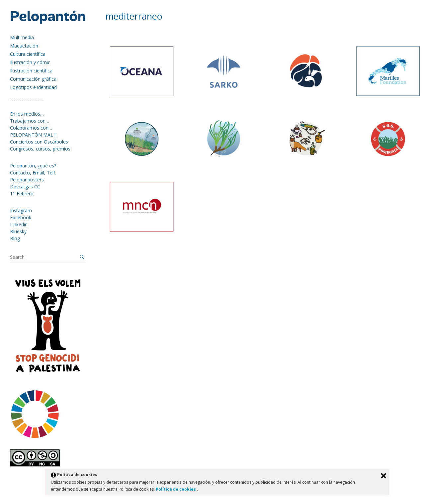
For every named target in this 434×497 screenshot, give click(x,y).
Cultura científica (27, 54)
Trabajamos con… (29, 121)
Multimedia (22, 37)
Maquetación (24, 46)
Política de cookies (176, 489)
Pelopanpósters (27, 179)
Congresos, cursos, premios (40, 149)
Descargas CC (25, 186)
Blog (15, 238)
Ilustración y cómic (30, 62)
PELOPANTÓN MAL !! (33, 135)
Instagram (21, 210)
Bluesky (18, 231)
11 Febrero (22, 193)
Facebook (20, 217)
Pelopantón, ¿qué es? (33, 165)
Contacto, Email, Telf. (33, 172)
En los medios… (27, 114)
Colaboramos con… (31, 128)
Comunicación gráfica (33, 79)
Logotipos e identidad (33, 87)
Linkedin (19, 224)
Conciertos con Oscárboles (39, 142)
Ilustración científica (31, 70)
